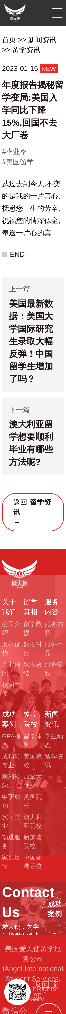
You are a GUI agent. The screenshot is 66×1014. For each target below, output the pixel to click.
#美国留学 (18, 162)
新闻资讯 (42, 40)
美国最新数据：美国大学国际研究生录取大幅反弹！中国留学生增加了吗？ (31, 341)
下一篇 (19, 409)
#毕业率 (14, 152)
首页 (9, 40)
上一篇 (19, 289)
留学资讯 (26, 50)
